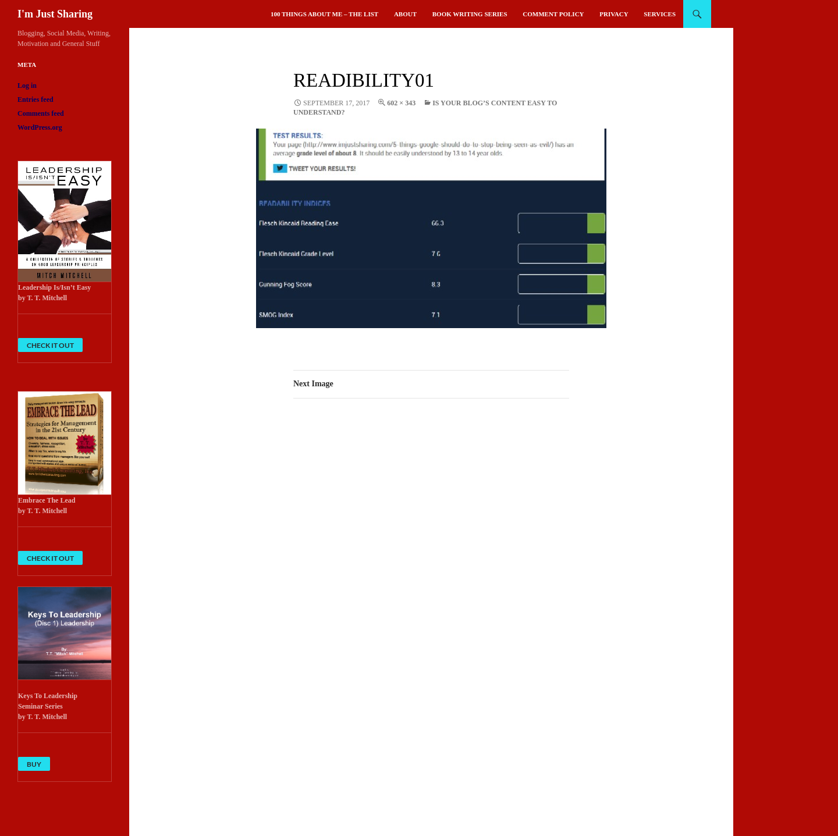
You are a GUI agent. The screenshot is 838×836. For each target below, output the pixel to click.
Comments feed (40, 113)
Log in (27, 85)
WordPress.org (39, 127)
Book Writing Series (469, 13)
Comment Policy (553, 13)
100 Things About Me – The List (324, 13)
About (405, 13)
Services (660, 13)
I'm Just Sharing (55, 14)
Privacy (613, 13)
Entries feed (35, 99)
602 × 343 (401, 103)
